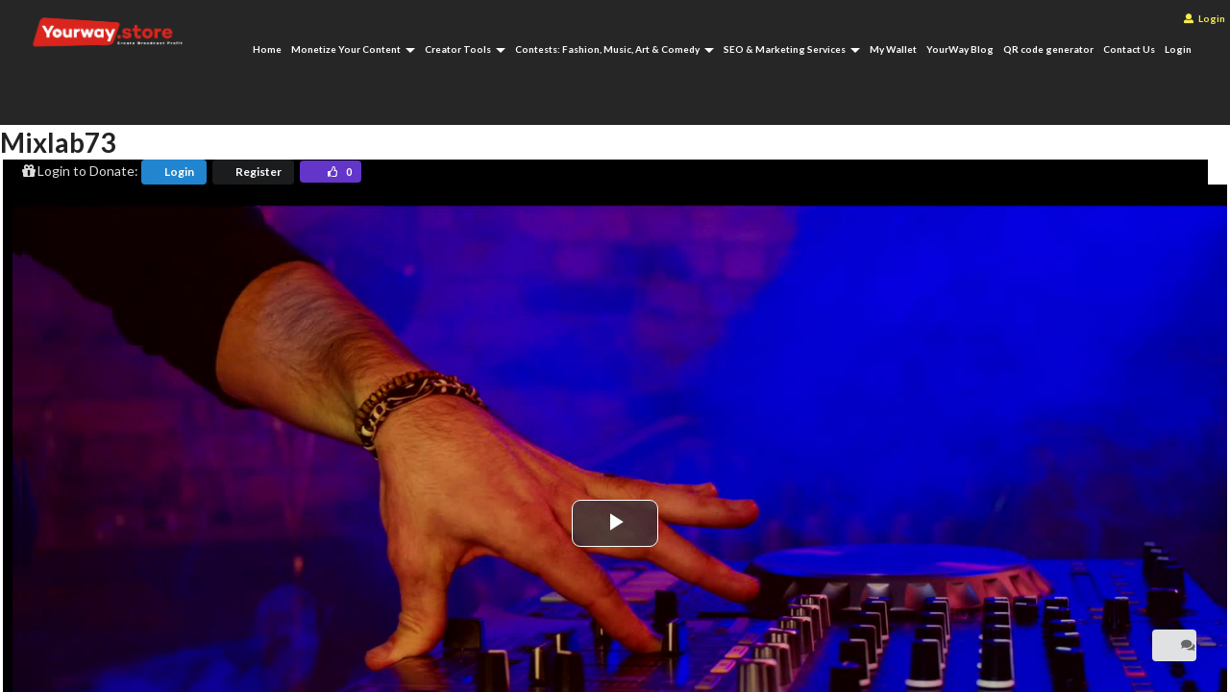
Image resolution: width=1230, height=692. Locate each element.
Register (258, 171)
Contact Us (1129, 49)
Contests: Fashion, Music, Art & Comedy (614, 49)
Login (1204, 18)
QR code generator (1048, 49)
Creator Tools (465, 49)
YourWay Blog (960, 49)
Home (267, 49)
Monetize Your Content (353, 49)
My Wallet (893, 49)
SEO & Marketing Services (792, 49)
